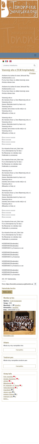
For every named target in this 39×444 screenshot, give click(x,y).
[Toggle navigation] (35, 55)
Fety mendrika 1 (9, 376)
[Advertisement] (17, 35)
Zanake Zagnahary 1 (11, 379)
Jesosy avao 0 (9, 392)
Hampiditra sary (8, 336)
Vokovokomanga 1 (10, 388)
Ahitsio (32, 73)
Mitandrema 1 (8, 383)
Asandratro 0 (8, 390)
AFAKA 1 (7, 381)
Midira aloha (7, 292)
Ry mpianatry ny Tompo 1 (12, 385)
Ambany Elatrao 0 (10, 394)
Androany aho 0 (9, 396)
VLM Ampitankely (25, 70)
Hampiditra (19, 350)
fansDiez (15, 307)
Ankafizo (17, 305)
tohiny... (6, 399)
